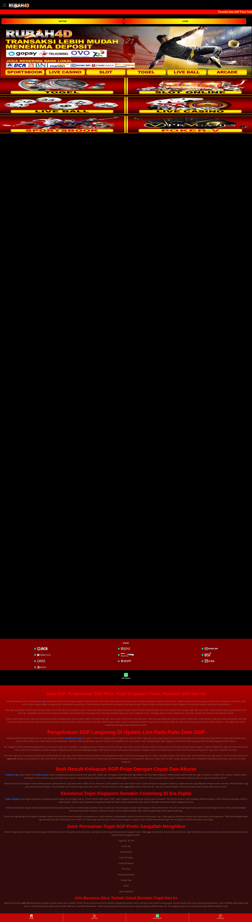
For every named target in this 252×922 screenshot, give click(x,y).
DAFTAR (62, 21)
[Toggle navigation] (4, 5)
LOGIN (185, 21)
